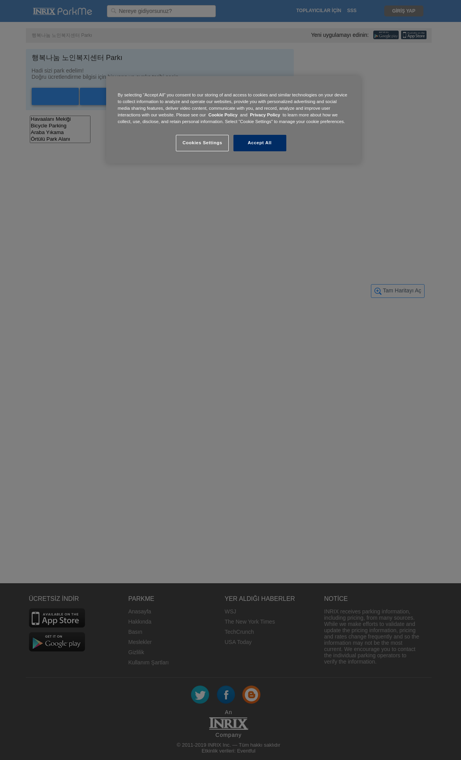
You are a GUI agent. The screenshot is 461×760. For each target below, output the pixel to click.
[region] (233, 119)
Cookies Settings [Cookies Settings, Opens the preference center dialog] (202, 142)
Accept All (260, 142)
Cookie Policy (223, 114)
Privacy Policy (265, 114)
